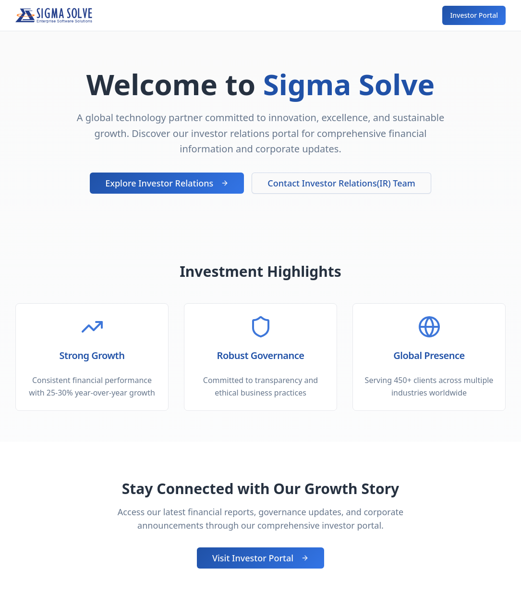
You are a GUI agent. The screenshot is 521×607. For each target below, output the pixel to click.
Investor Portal (474, 15)
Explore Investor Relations (167, 183)
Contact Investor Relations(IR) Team (341, 183)
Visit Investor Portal (260, 558)
